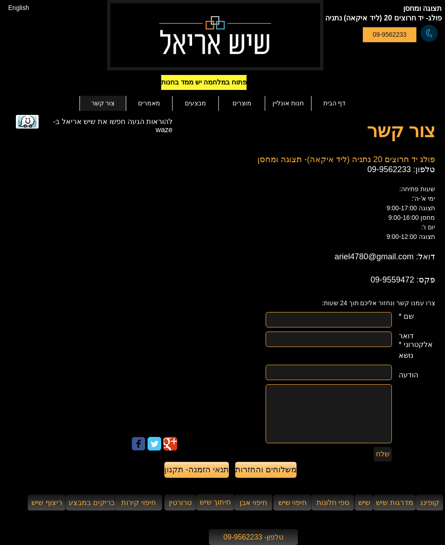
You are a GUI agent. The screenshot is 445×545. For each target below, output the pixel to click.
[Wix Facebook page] (138, 444)
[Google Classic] (170, 444)
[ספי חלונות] (333, 502)
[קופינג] (429, 502)
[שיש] (364, 502)
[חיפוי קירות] (138, 502)
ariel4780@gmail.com (374, 256)
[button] (220, 82)
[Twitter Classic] (154, 444)
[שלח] (383, 454)
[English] (18, 8)
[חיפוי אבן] (253, 502)
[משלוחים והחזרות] (266, 470)
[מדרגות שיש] (394, 502)
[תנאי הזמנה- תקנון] (196, 470)
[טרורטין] (180, 502)
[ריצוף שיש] (47, 502)
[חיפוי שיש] (292, 502)
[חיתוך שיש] (215, 502)
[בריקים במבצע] (92, 502)
